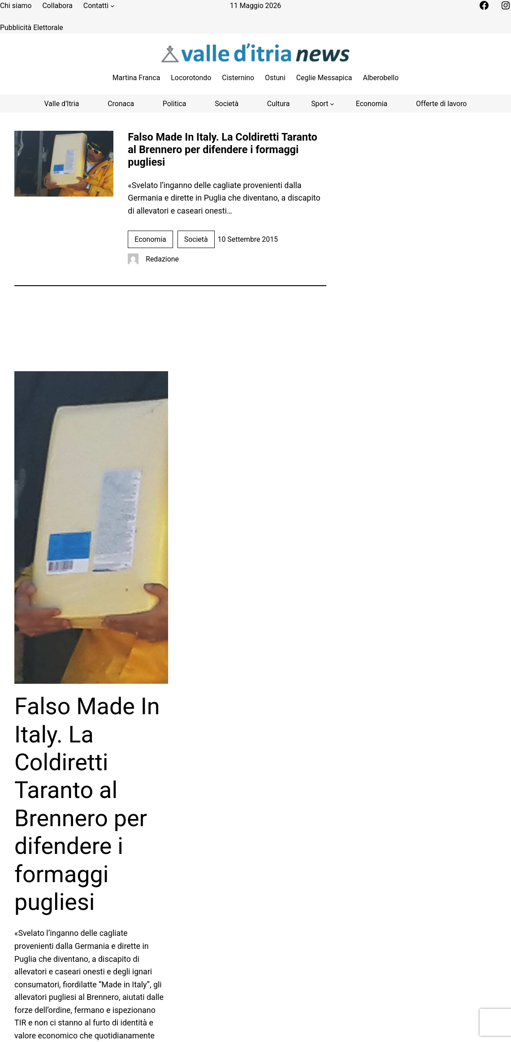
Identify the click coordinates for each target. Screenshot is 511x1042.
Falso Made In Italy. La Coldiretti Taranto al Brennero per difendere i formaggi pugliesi (222, 149)
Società (196, 239)
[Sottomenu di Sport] (322, 104)
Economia (150, 239)
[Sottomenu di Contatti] (112, 6)
